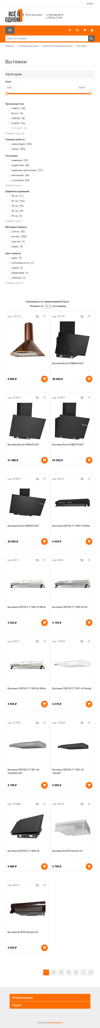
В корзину (44, 379)
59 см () (16, 215)
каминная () (19, 160)
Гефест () (18, 108)
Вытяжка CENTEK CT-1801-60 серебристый (23, 771)
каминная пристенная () (27, 170)
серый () (17, 267)
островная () (20, 180)
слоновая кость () (22, 262)
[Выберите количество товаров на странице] (48, 306)
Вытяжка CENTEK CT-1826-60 (23, 851)
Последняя (91, 972)
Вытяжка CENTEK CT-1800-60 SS (69, 607)
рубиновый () (19, 272)
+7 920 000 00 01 (55, 15)
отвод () (18, 148)
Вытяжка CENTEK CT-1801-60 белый (71, 688)
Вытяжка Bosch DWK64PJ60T (23, 444)
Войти (90, 3)
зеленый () (18, 277)
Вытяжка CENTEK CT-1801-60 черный (68, 771)
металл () (19, 236)
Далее (83, 972)
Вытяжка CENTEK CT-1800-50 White (27, 607)
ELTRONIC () (19, 128)
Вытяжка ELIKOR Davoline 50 (67, 851)
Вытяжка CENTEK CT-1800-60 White (27, 688)
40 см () (17, 210)
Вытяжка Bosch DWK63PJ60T (68, 363)
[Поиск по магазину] (46, 38)
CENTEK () (18, 118)
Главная (9, 46)
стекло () (18, 231)
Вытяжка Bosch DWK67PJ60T (68, 444)
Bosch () (17, 113)
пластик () (18, 241)
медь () (16, 257)
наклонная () (20, 175)
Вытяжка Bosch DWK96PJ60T (23, 525)
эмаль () (17, 246)
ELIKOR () (18, 123)
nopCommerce (55, 1023)
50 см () (17, 205)
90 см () (17, 195)
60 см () (18, 200)
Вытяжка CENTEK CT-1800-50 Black (71, 525)
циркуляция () (21, 143)
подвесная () (20, 165)
